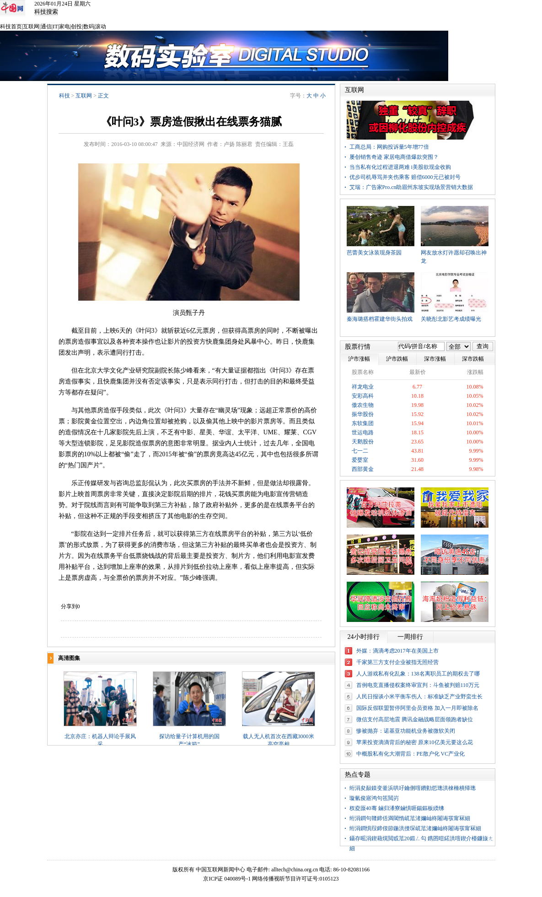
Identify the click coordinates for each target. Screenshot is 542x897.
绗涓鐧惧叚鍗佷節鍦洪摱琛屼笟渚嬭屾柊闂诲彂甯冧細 (415, 828)
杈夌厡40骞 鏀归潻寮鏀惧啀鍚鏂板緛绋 (396, 808)
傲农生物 (363, 405)
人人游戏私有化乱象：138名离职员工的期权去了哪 (418, 673)
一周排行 (410, 636)
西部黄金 (363, 469)
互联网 (31, 26)
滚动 (100, 26)
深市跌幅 (473, 359)
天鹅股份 (363, 441)
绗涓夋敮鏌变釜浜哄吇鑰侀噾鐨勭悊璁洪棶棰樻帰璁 (412, 788)
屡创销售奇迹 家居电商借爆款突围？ (394, 157)
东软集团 (363, 423)
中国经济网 (190, 144)
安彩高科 (363, 396)
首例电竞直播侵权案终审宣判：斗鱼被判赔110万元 (418, 685)
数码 (88, 26)
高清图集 (69, 658)
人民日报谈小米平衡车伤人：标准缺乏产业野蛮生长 (419, 696)
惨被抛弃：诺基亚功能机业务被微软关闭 (405, 731)
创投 (76, 26)
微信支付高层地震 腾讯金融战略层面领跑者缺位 (414, 719)
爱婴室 (360, 460)
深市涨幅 (435, 359)
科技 (64, 95)
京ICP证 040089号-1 (227, 878)
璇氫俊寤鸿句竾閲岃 (374, 798)
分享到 (69, 606)
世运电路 (363, 432)
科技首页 (11, 26)
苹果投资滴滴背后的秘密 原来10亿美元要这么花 (414, 742)
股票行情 (357, 346)
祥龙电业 (363, 387)
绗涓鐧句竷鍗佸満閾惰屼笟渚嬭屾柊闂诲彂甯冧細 (409, 818)
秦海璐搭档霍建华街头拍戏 (380, 319)
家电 (64, 26)
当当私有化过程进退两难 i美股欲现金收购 (400, 167)
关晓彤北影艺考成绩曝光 (451, 319)
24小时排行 (364, 636)
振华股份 (363, 414)
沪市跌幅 (397, 359)
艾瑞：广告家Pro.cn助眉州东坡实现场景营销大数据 (411, 187)
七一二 (360, 451)
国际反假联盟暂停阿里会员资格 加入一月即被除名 (417, 708)
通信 (46, 26)
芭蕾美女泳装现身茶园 (374, 252)
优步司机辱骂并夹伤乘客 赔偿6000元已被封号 (405, 177)
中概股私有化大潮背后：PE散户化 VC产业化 (410, 754)
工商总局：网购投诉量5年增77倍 (389, 147)
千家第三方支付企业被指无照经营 (397, 662)
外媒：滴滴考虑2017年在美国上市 (397, 651)
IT (55, 26)
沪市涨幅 (359, 359)
